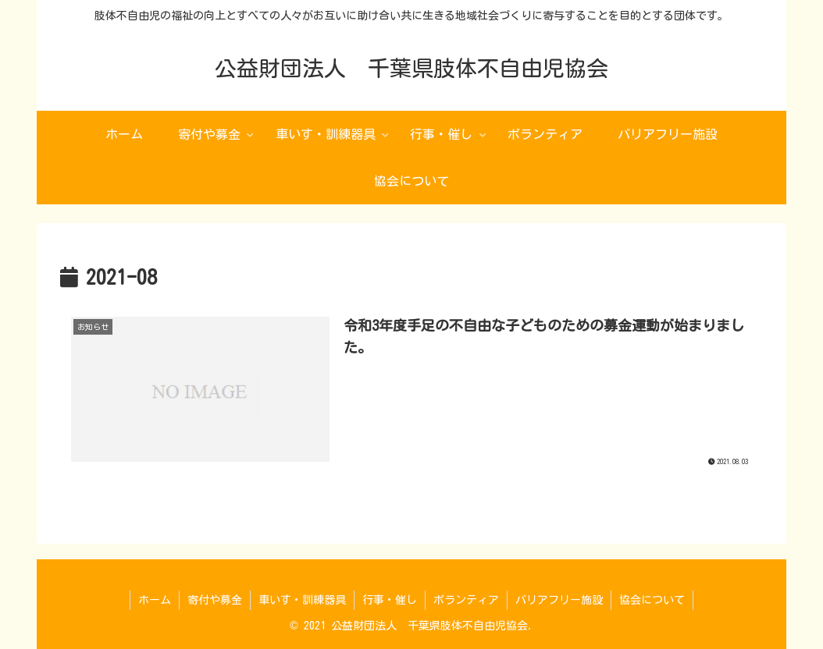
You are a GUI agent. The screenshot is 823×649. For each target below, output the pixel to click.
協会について (652, 599)
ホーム (154, 599)
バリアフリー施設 (559, 599)
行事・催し (389, 599)
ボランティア (466, 599)
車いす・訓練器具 (302, 599)
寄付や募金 (214, 599)
